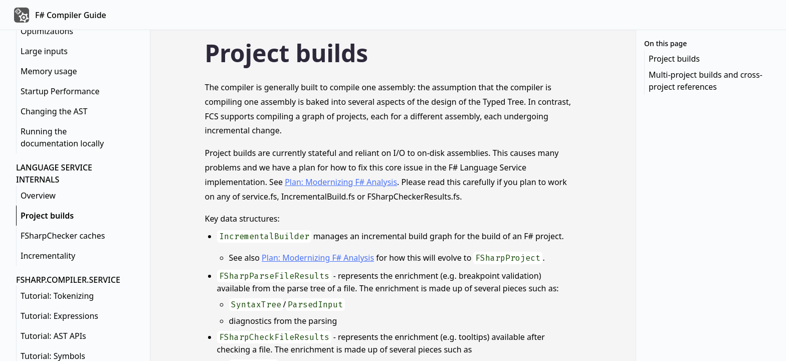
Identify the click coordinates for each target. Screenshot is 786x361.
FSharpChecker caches (63, 235)
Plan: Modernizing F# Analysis (341, 182)
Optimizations (47, 31)
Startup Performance (60, 91)
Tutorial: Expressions (59, 315)
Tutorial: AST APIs (53, 335)
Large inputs (44, 51)
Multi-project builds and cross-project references (705, 80)
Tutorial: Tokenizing (57, 295)
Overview (38, 195)
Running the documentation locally (62, 137)
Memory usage (49, 71)
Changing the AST (54, 111)
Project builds (47, 215)
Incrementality (48, 255)
